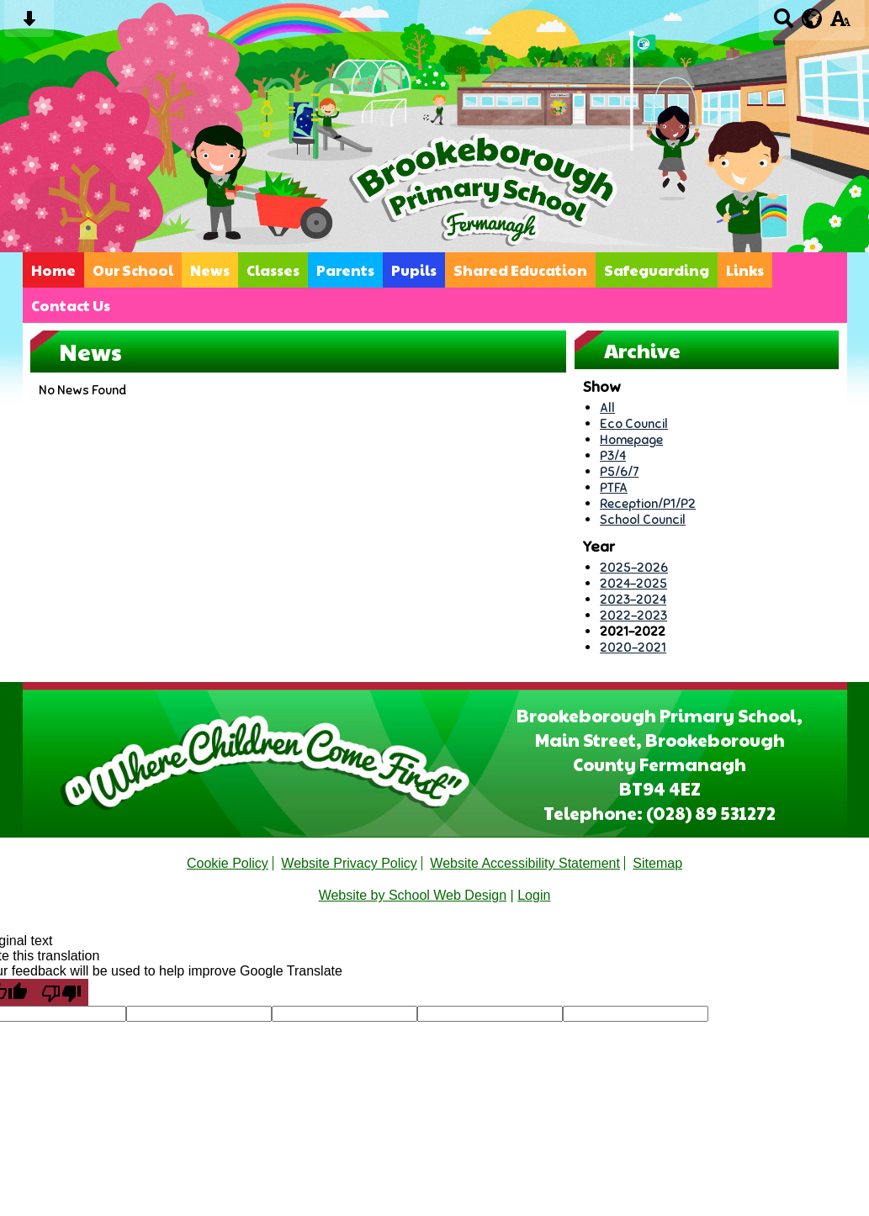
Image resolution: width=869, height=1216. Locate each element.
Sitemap (657, 863)
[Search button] (783, 24)
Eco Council (634, 423)
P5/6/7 (619, 471)
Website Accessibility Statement (525, 863)
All (607, 407)
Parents (345, 270)
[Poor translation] (61, 992)
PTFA (614, 487)
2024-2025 (633, 583)
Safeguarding (656, 270)
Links (745, 270)
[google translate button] (812, 18)
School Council (643, 519)
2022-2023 (633, 615)
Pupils (414, 270)
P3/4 (613, 455)
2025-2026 (634, 567)
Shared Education (520, 270)
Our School (133, 270)
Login (533, 895)
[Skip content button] (29, 24)
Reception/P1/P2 (648, 503)
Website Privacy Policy (349, 863)
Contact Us (70, 305)
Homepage (631, 439)
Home (53, 270)
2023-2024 (633, 599)
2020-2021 (633, 647)
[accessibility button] (840, 24)
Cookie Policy (227, 863)
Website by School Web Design (413, 895)
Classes (272, 270)
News (210, 270)
